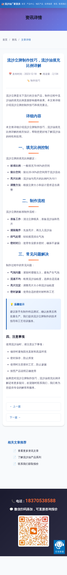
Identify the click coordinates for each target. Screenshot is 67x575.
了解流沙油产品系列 (29, 457)
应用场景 (48, 4)
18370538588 (40, 501)
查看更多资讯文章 (28, 450)
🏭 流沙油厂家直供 (10, 4)
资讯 (55, 4)
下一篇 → (15, 417)
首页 (23, 4)
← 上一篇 (15, 406)
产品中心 (30, 4)
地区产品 (39, 4)
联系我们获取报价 (28, 463)
